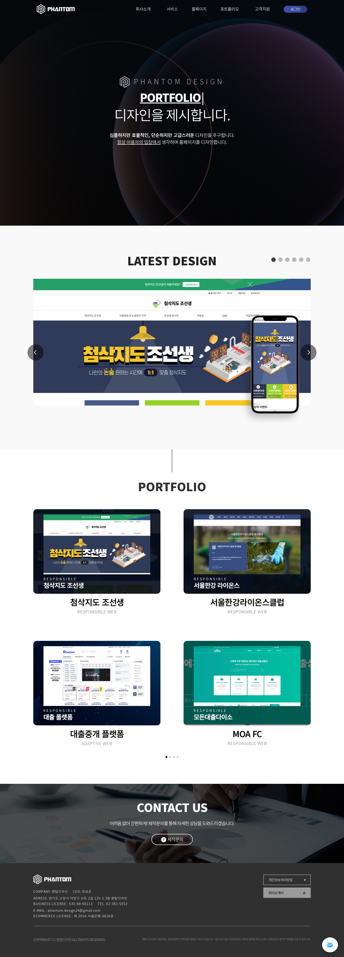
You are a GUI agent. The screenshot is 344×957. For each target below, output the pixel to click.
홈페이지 (199, 9)
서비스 (172, 9)
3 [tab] (286, 259)
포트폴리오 (229, 9)
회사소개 (143, 9)
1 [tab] (272, 259)
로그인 (295, 9)
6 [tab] (307, 259)
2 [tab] (279, 259)
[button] (166, 757)
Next (308, 352)
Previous (36, 352)
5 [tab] (300, 259)
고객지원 (262, 9)
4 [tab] (293, 259)
